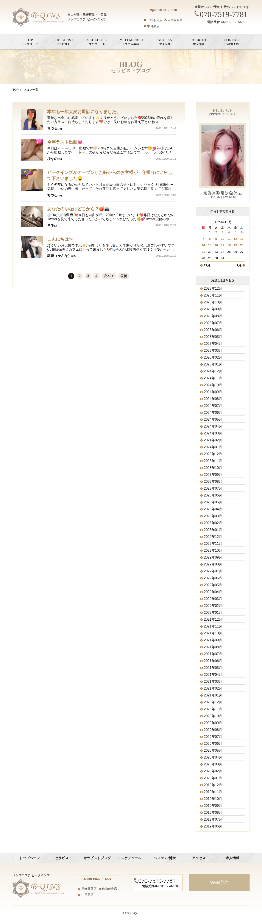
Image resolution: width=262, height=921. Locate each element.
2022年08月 (213, 564)
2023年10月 (213, 468)
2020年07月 (213, 736)
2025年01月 (213, 364)
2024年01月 (213, 447)
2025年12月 (213, 288)
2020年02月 (213, 771)
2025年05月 (213, 337)
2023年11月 (213, 461)
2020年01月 (213, 778)
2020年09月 (213, 723)
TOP (15, 89)
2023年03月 (213, 516)
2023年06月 (213, 495)
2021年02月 (213, 688)
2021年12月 (213, 619)
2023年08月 (213, 481)
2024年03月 (213, 433)
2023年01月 (213, 530)
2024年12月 (213, 371)
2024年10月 (213, 385)
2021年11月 (213, 626)
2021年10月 (213, 633)
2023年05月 (213, 502)
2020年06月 (213, 743)
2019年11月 (213, 792)
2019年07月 (213, 819)
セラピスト (63, 42)
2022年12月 (213, 537)
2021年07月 (213, 654)
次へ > (109, 276)
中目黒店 (153, 26)
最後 (123, 276)
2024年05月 (213, 419)
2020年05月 (213, 750)
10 (222, 238)
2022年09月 (213, 557)
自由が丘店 (175, 20)
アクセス (165, 42)
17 (222, 245)
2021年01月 (213, 695)
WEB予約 (233, 42)
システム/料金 (131, 42)
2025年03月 (213, 350)
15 (210, 245)
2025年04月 (213, 343)
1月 (239, 265)
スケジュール (97, 42)
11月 (207, 265)
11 (229, 238)
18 (229, 245)
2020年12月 (213, 702)
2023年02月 (213, 523)
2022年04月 (213, 592)
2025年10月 (213, 302)
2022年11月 (213, 543)
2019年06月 (213, 826)
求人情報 (199, 42)
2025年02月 (213, 357)
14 (203, 245)
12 (235, 238)
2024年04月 (213, 426)
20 (241, 245)
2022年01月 (213, 612)
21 (203, 251)
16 (216, 245)
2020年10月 (213, 716)
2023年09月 (213, 474)
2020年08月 (213, 730)
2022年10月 (213, 550)
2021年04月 (213, 674)
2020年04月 (213, 757)
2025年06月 (213, 330)
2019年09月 (213, 805)
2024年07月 (213, 405)
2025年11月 (213, 295)
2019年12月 (213, 785)
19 (235, 245)
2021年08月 (213, 647)
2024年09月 (213, 392)
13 (241, 238)
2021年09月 (213, 640)
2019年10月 (213, 799)
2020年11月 (213, 709)
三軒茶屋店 (154, 20)
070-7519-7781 (224, 14)
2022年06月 (213, 578)
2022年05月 (213, 585)
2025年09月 (213, 309)
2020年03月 (213, 764)
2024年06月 (213, 412)
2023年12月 (213, 454)
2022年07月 (213, 571)
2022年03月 (213, 599)
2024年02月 (213, 440)
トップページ (29, 42)
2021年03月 (213, 681)
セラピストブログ (97, 858)
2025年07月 (213, 323)
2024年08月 (213, 399)
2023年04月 (213, 509)
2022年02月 (213, 605)
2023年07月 (213, 488)
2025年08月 (213, 316)
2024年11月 (213, 378)
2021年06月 (213, 661)
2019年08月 (213, 812)
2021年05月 (213, 668)
